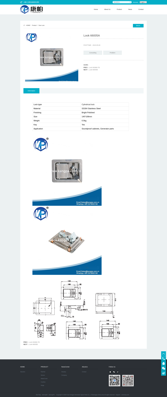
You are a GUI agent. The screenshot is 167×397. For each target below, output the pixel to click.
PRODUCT (44, 367)
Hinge (42, 385)
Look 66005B (93, 70)
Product (34, 25)
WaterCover (44, 378)
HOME (28, 25)
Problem (112, 53)
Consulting (92, 53)
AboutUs (22, 372)
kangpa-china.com (98, 395)
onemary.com (125, 395)
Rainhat (43, 372)
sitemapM (45, 395)
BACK (138, 25)
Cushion (43, 382)
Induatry (63, 372)
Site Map (38, 395)
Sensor (43, 375)
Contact (84, 372)
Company (64, 375)
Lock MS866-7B (94, 67)
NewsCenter (65, 367)
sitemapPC (52, 395)
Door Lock (42, 25)
